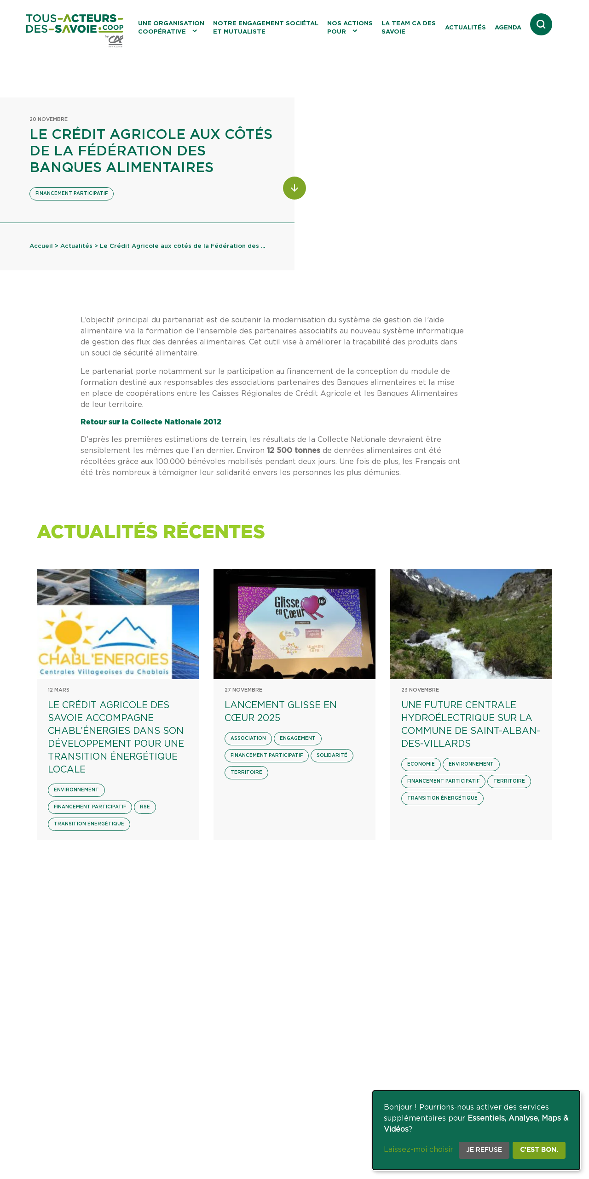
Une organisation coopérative (171, 28)
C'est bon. (539, 1150)
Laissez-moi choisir (418, 1149)
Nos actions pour (350, 28)
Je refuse (484, 1150)
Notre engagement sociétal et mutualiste (265, 28)
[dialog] (476, 1130)
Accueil (41, 246)
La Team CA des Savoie (408, 28)
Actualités (465, 28)
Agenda (508, 28)
